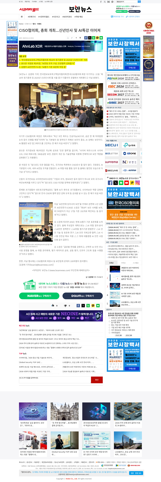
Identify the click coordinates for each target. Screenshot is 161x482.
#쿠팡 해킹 (79, 16)
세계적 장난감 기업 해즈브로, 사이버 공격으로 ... (37, 367)
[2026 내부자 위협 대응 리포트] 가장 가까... (35, 371)
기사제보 (34, 2)
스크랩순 (136, 263)
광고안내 (29, 462)
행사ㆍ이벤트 (37, 24)
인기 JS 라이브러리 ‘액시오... (124, 230)
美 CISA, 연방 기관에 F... (122, 238)
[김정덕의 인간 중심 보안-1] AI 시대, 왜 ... (123, 125)
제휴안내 (84, 462)
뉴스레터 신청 (48, 2)
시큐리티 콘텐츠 (134, 16)
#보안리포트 (67, 16)
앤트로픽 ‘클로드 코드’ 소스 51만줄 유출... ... (124, 130)
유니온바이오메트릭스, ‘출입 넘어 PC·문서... (124, 246)
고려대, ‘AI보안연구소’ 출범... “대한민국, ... (124, 116)
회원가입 (27, 2)
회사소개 (21, 462)
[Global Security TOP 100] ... (30, 362)
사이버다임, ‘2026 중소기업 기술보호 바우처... (36, 357)
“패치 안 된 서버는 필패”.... (123, 227)
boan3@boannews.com (41, 264)
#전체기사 (32, 16)
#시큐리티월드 (43, 16)
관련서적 (91, 462)
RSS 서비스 (101, 462)
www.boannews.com (60, 270)
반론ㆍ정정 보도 (136, 473)
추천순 (123, 263)
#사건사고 (56, 16)
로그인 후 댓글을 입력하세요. (55, 380)
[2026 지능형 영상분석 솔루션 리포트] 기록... (79, 371)
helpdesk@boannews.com (116, 468)
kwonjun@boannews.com (79, 474)
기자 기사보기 (94, 277)
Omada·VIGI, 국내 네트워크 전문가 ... (121, 249)
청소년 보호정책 (59, 462)
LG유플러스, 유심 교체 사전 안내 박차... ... (78, 362)
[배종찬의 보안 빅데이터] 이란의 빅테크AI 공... (80, 367)
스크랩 (41, 2)
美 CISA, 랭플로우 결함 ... (122, 233)
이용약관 (36, 462)
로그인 (21, 2)
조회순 (111, 263)
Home (21, 24)
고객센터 (76, 462)
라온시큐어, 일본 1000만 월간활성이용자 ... (123, 251)
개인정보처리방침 (46, 462)
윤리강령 (69, 462)
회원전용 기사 (119, 16)
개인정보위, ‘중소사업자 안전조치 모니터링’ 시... (81, 357)
